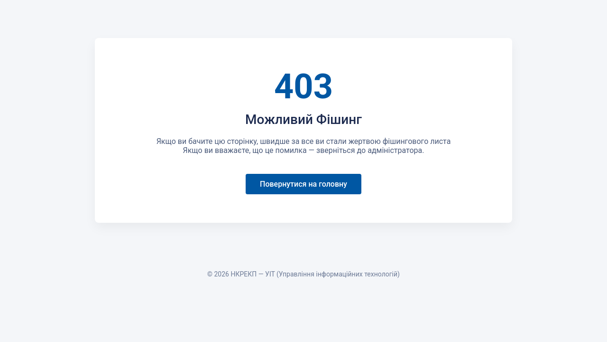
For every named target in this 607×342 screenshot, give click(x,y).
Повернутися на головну (303, 184)
